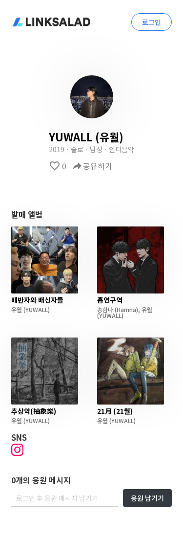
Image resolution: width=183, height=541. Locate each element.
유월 (16, 309)
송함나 (105, 309)
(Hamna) (125, 309)
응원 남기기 (147, 498)
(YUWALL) (36, 309)
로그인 (151, 22)
